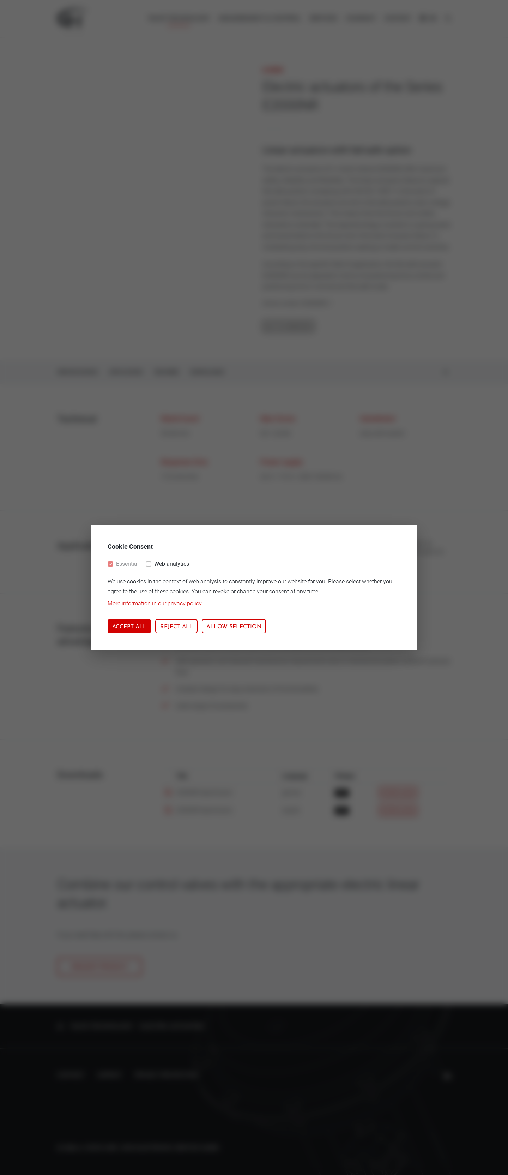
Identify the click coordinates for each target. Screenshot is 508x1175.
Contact (397, 19)
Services (323, 19)
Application (126, 372)
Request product (100, 967)
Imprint (109, 1075)
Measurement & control (259, 19)
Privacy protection (167, 1075)
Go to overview (288, 327)
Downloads (207, 372)
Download (398, 793)
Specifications (77, 372)
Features (166, 372)
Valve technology (179, 19)
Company (361, 19)
